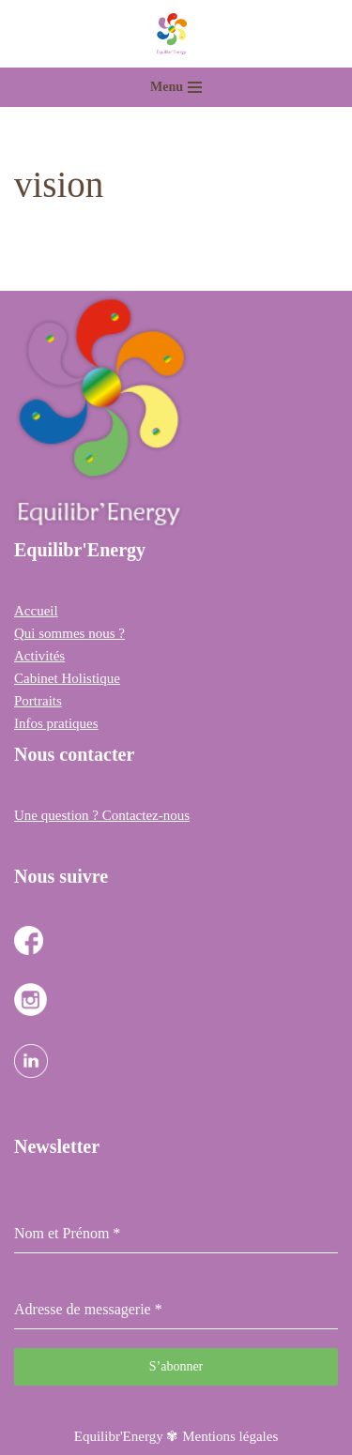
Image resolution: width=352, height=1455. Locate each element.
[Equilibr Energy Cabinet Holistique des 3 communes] (176, 33)
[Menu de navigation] (176, 87)
